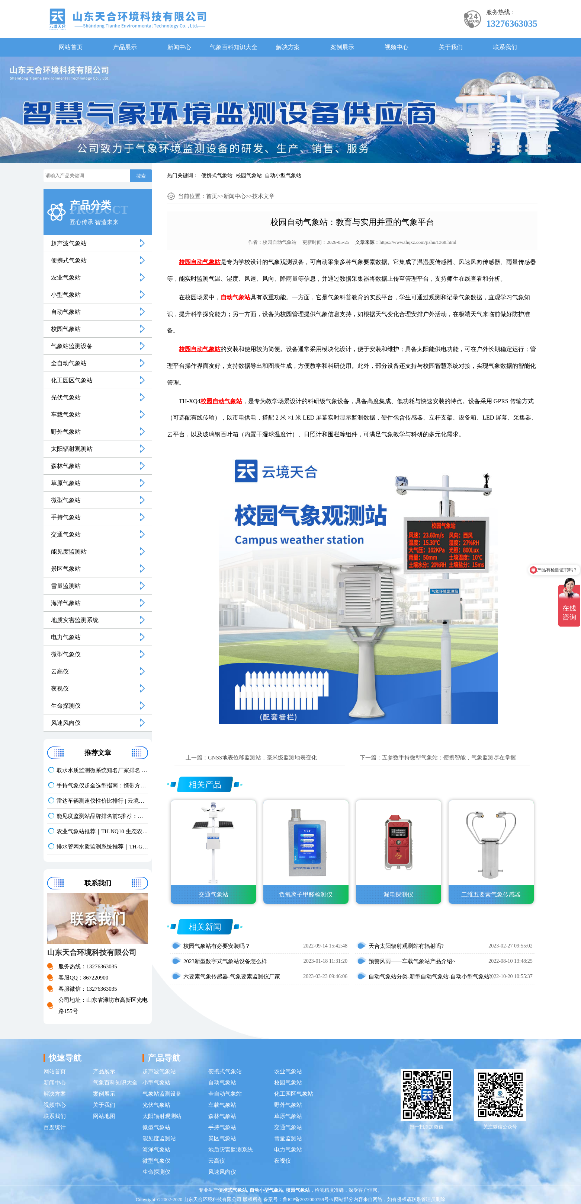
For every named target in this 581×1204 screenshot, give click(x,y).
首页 (211, 196)
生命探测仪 (66, 706)
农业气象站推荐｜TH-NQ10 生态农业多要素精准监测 (102, 831)
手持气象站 (66, 517)
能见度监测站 (69, 551)
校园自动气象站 (279, 242)
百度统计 (55, 1127)
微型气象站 (66, 500)
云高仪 (60, 671)
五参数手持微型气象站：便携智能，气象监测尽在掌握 (449, 758)
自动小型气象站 (283, 175)
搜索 (141, 176)
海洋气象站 (66, 603)
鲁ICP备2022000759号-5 (308, 1199)
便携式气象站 (216, 175)
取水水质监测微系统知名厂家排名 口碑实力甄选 (102, 770)
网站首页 (71, 47)
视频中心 (396, 47)
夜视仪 (60, 688)
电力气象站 (66, 637)
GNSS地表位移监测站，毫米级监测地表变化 (262, 758)
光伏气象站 (66, 397)
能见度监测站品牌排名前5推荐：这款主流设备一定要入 (102, 816)
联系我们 (505, 47)
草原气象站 (66, 483)
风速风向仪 (66, 723)
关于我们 (451, 47)
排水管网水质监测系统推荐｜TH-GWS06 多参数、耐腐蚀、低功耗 (102, 847)
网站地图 (104, 1116)
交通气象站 (66, 534)
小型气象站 (66, 295)
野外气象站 (66, 432)
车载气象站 (66, 414)
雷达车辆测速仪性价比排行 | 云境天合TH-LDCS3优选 (102, 801)
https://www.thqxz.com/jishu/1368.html (417, 242)
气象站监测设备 (72, 346)
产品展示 (125, 47)
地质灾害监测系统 (75, 620)
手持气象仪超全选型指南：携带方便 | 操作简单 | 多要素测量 (102, 786)
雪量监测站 (66, 586)
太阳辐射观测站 (72, 449)
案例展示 (342, 47)
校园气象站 (249, 175)
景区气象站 (66, 569)
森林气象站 (66, 466)
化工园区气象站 (72, 380)
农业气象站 (66, 277)
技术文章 (263, 196)
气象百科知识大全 (233, 47)
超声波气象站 (69, 243)
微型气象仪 (66, 654)
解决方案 (288, 47)
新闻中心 (179, 47)
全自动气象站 (69, 363)
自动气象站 (66, 312)
